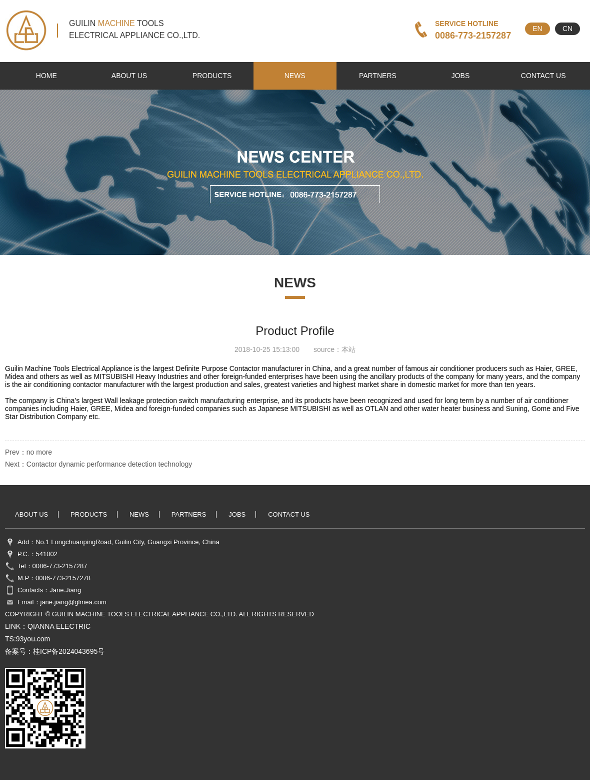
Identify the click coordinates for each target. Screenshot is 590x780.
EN (537, 29)
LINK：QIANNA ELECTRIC (47, 626)
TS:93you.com (27, 639)
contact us (543, 76)
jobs (461, 76)
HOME (46, 76)
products (212, 76)
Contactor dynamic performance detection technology (109, 464)
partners (377, 76)
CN (567, 29)
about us (129, 76)
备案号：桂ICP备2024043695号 (54, 651)
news (295, 76)
